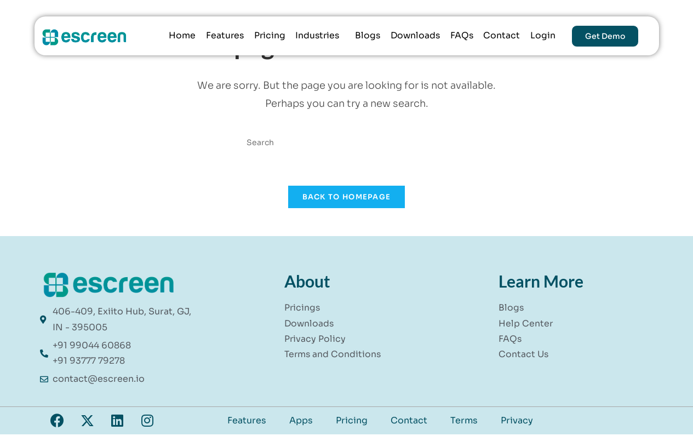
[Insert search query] (347, 142)
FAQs (462, 36)
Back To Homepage (346, 198)
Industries (316, 36)
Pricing (267, 36)
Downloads (415, 36)
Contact (502, 36)
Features (222, 36)
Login (542, 36)
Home (179, 36)
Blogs (367, 36)
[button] (318, 36)
